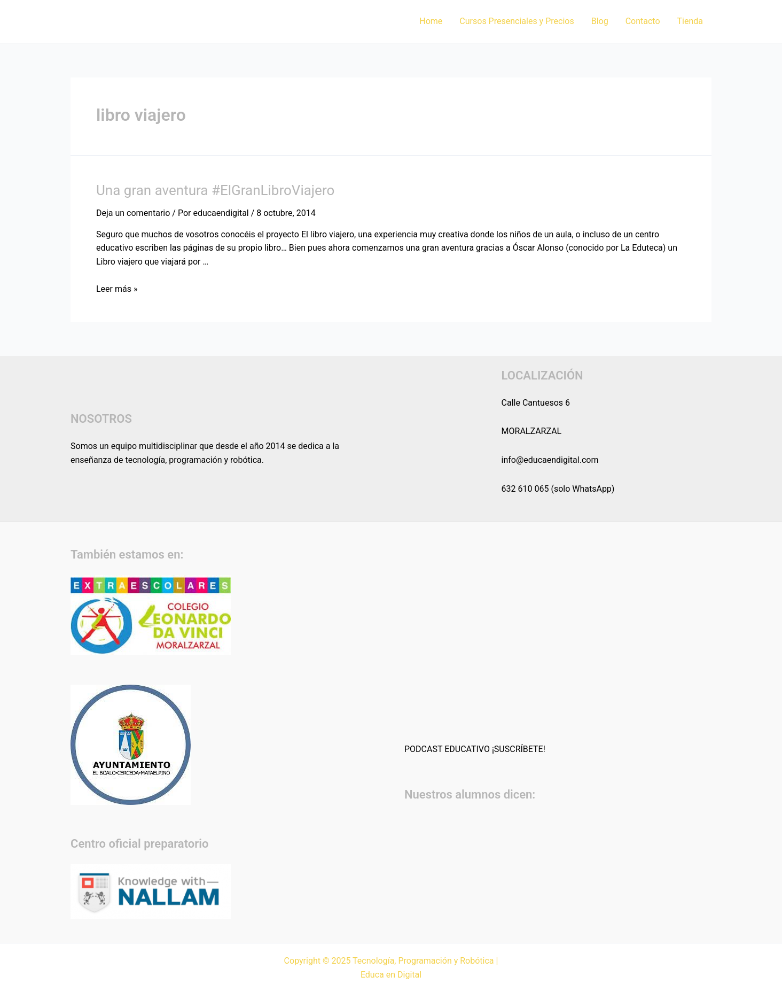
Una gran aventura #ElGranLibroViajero (215, 190)
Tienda (690, 21)
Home (430, 21)
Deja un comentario (133, 213)
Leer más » (116, 289)
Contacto (642, 21)
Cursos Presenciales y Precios (516, 21)
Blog (599, 21)
